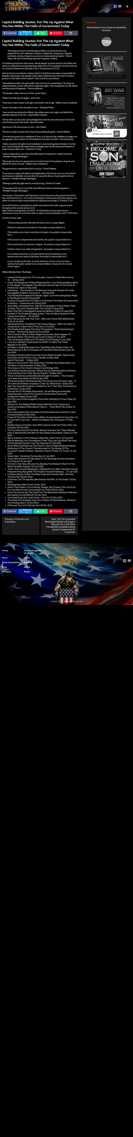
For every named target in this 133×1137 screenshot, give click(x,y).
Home (5, 550)
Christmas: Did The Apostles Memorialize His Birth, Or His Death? (38, 479)
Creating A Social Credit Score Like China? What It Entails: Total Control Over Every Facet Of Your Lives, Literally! (41, 356)
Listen (27, 557)
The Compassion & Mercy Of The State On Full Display (33, 339)
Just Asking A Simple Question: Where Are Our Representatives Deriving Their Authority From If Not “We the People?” (41, 372)
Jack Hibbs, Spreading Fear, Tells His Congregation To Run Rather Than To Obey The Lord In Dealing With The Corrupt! (41, 307)
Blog (4, 567)
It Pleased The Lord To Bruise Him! (23, 505)
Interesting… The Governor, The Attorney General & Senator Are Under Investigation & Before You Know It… (40, 291)
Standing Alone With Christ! (20, 484)
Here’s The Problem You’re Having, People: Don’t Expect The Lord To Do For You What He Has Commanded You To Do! (41, 488)
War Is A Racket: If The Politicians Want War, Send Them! (34, 438)
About (27, 567)
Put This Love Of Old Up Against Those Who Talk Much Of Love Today (40, 399)
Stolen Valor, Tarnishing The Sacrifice (25, 456)
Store (4, 557)
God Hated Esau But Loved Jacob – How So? (28, 497)
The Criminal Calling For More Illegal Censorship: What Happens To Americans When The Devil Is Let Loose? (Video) (39, 335)
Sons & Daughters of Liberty (33, 551)
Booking (28, 562)
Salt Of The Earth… (16, 360)
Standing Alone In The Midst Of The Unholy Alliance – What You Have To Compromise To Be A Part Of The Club (41, 325)
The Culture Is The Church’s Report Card (26, 368)
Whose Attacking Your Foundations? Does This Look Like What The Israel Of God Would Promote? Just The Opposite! (42, 441)
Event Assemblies (11, 562)
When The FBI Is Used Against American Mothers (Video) (34, 311)
